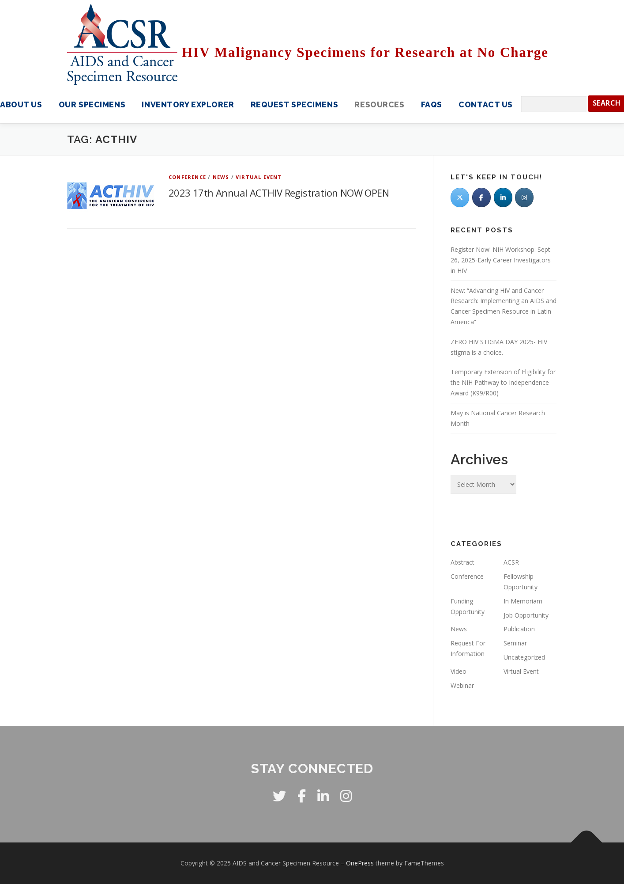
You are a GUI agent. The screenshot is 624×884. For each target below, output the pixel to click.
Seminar (515, 643)
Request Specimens (294, 104)
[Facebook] (481, 197)
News (221, 177)
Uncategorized (524, 657)
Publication (519, 629)
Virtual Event (259, 177)
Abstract (462, 562)
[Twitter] (460, 197)
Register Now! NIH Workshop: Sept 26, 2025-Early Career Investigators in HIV (501, 260)
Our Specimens (92, 104)
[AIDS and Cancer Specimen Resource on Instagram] (524, 197)
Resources (379, 104)
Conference (187, 177)
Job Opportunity (526, 615)
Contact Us (486, 104)
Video (458, 671)
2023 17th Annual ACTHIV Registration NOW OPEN (279, 192)
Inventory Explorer (188, 104)
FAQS (431, 104)
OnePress (360, 863)
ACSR (511, 562)
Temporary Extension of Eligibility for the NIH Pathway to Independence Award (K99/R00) (503, 382)
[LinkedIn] (503, 197)
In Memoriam (523, 601)
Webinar (462, 685)
